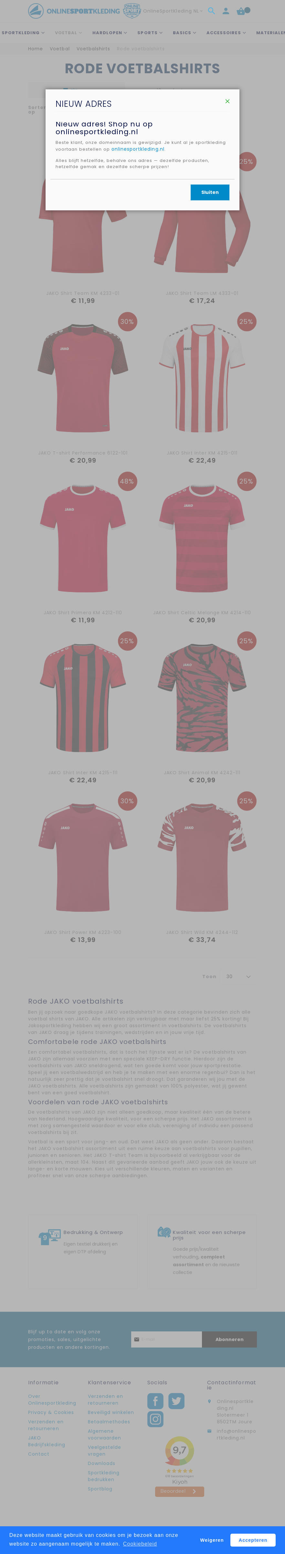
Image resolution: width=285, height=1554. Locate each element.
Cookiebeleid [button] (140, 1544)
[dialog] (142, 777)
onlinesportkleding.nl (173, 215)
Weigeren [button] (212, 1540)
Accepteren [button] (253, 1540)
